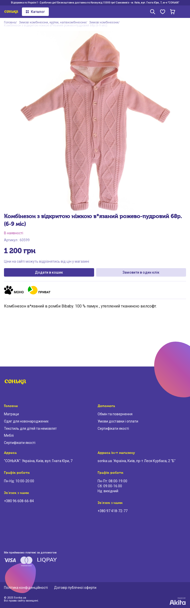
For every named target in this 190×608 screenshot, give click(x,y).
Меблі (9, 435)
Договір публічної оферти (75, 588)
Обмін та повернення (115, 414)
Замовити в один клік (141, 272)
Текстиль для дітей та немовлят (30, 428)
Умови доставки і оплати (118, 421)
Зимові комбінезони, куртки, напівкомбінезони (52, 22)
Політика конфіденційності (26, 588)
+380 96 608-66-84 (19, 501)
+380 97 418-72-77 (112, 511)
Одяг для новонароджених (26, 421)
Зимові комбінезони (103, 22)
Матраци (11, 414)
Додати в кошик (49, 272)
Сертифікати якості (19, 443)
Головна (10, 22)
